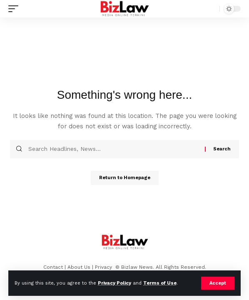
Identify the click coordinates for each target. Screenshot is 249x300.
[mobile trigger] (15, 8)
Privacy (104, 267)
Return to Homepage (124, 177)
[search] (211, 9)
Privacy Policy (114, 283)
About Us (78, 267)
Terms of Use (160, 283)
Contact (53, 267)
